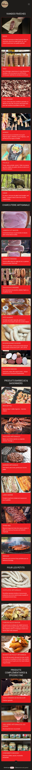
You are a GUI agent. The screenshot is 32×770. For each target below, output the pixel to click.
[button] (16, 763)
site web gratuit (24, 767)
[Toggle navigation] (29, 4)
